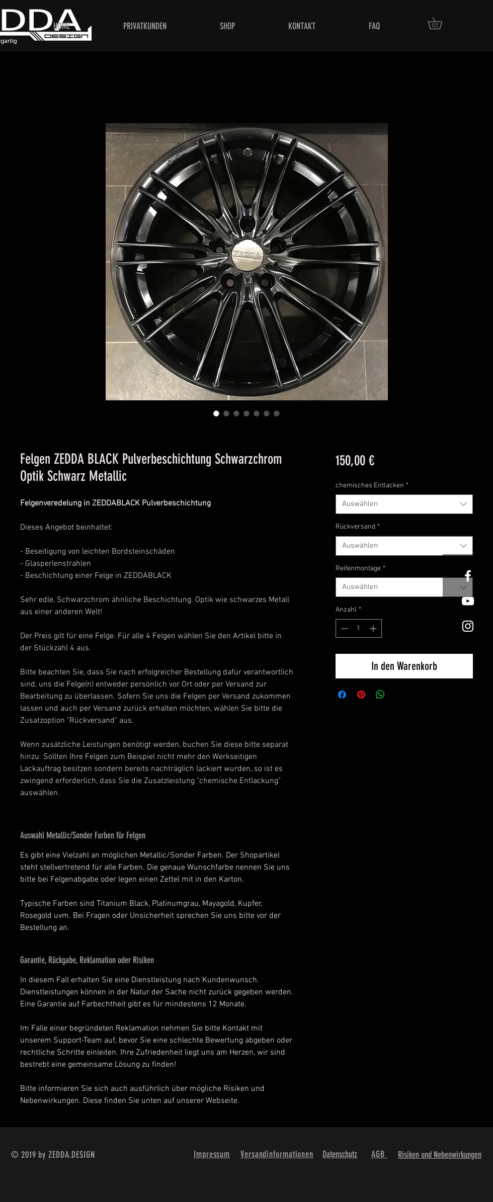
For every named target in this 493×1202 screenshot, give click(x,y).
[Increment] (374, 628)
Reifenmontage (360, 568)
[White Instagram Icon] (467, 626)
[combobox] (404, 504)
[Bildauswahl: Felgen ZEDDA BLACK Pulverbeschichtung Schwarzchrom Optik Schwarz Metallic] (216, 413)
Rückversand (358, 527)
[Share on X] (399, 695)
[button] (441, 23)
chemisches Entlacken (372, 485)
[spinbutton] (359, 628)
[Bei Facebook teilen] (342, 695)
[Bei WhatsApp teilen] (380, 695)
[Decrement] (343, 628)
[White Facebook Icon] (467, 575)
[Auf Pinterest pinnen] (361, 695)
